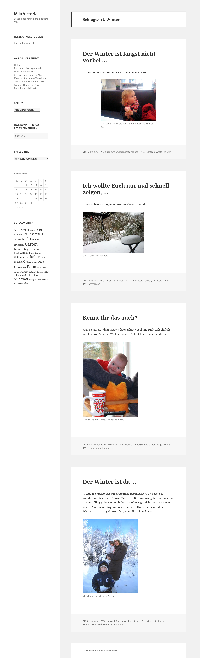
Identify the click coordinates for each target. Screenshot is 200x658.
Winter (167, 151)
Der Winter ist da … (109, 481)
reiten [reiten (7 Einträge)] (16, 272)
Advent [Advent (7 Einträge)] (17, 230)
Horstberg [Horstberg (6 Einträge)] (18, 253)
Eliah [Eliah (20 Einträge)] (26, 238)
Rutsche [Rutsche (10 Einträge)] (24, 271)
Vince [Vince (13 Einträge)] (44, 279)
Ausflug (128, 621)
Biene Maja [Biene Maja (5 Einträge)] (18, 235)
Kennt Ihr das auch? (110, 317)
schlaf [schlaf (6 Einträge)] (46, 272)
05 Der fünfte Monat (119, 280)
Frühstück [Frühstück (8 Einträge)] (19, 244)
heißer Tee (142, 444)
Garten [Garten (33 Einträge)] (31, 244)
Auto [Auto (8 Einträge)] (32, 229)
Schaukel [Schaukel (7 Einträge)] (39, 272)
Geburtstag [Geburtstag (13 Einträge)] (21, 249)
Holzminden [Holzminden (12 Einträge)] (36, 249)
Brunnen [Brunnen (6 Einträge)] (17, 239)
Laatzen (151, 151)
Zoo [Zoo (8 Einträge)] (27, 283)
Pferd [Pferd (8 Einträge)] (39, 267)
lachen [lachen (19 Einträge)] (35, 257)
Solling (158, 621)
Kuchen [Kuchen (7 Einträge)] (26, 257)
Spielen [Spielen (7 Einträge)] (35, 275)
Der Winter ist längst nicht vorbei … (119, 57)
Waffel (159, 151)
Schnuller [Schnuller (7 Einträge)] (27, 275)
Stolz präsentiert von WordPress (100, 650)
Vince (165, 621)
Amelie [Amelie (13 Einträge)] (25, 230)
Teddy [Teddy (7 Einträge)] (31, 279)
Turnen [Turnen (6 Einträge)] (38, 279)
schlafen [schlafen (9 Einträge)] (18, 275)
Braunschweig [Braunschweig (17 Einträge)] (33, 234)
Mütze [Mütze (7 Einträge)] (34, 262)
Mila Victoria (26, 13)
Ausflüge (115, 621)
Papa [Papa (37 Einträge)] (31, 266)
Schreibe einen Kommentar (99, 447)
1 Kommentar (92, 283)
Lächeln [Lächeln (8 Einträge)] (18, 261)
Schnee (147, 280)
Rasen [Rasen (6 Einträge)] (45, 267)
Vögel (160, 444)
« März (21, 207)
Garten (138, 280)
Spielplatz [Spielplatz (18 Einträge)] (21, 279)
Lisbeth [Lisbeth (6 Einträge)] (44, 257)
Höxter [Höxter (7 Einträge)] (25, 253)
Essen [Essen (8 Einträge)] (33, 239)
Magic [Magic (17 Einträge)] (26, 261)
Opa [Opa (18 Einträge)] (17, 267)
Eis (144, 151)
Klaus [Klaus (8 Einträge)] (38, 252)
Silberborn (147, 621)
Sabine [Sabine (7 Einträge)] (32, 272)
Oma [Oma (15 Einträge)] (41, 261)
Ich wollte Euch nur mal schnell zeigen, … (126, 189)
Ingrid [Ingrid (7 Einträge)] (31, 253)
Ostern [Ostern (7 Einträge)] (23, 267)
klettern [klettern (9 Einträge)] (18, 257)
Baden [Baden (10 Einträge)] (39, 229)
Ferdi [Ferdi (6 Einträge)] (38, 239)
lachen (152, 444)
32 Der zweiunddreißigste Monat (120, 151)
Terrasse (156, 280)
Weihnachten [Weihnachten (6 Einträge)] (19, 283)
